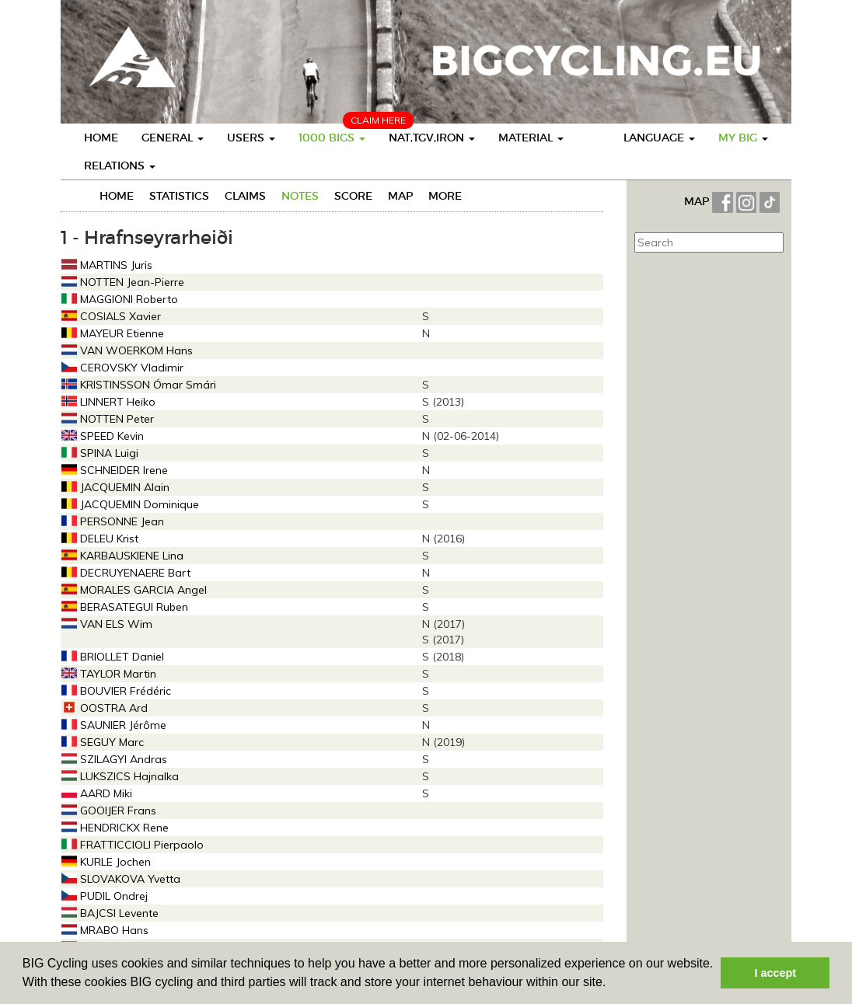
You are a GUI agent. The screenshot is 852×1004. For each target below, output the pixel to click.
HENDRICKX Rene (115, 828)
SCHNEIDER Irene (114, 470)
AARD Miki (96, 793)
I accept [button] (775, 973)
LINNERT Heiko (108, 402)
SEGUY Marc (102, 742)
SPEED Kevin (102, 436)
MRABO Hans (104, 930)
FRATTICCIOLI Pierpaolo (132, 845)
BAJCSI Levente (110, 913)
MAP (698, 201)
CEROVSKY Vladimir (122, 368)
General (172, 138)
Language (659, 138)
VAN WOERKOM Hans (127, 350)
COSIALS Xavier (111, 316)
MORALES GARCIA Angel (134, 590)
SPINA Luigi (99, 453)
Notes (300, 196)
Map (400, 196)
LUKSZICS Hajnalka (120, 776)
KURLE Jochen (106, 862)
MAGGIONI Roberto (119, 299)
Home (101, 138)
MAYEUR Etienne (112, 333)
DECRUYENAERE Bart (125, 573)
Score (353, 196)
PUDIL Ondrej (104, 896)
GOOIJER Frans (108, 810)
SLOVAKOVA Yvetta (120, 879)
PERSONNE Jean (112, 521)
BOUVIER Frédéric (116, 691)
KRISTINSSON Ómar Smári (138, 385)
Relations (119, 166)
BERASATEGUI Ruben (124, 607)
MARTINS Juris (106, 265)
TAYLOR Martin (108, 674)
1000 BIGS (332, 138)
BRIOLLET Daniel (112, 657)
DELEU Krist (99, 539)
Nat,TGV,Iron (432, 138)
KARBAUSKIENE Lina (122, 556)
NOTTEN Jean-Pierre (122, 282)
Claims (245, 196)
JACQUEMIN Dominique (130, 504)
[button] (611, 983)
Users (251, 138)
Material (531, 138)
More (445, 196)
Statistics (179, 196)
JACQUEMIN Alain (115, 487)
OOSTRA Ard (104, 708)
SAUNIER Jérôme (113, 725)
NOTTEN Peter (107, 419)
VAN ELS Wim (106, 624)
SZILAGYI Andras (114, 759)
